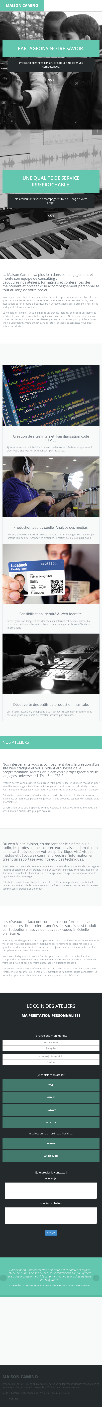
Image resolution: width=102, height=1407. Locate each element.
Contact (13, 1398)
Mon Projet (51, 1178)
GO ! (51, 79)
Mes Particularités (51, 1203)
